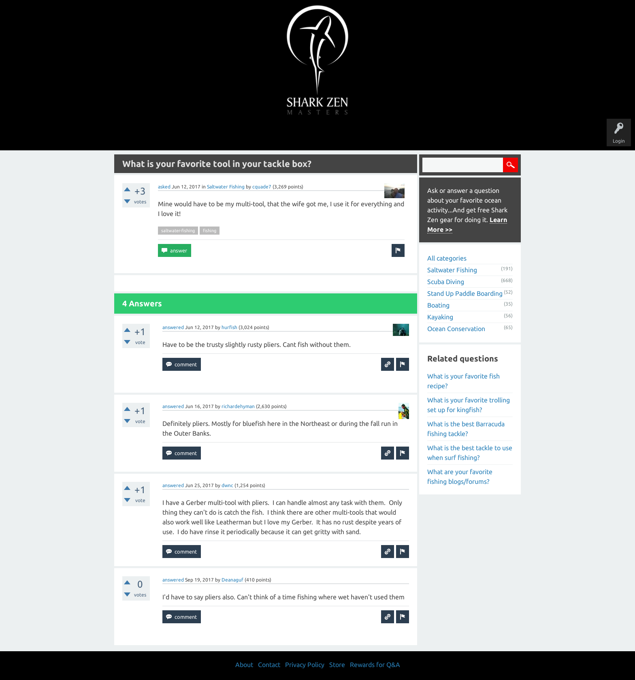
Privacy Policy (304, 664)
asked (164, 186)
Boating (438, 305)
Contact (269, 664)
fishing (209, 230)
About (386, 134)
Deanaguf (232, 579)
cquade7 (261, 186)
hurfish (229, 327)
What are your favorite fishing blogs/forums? (459, 476)
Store (411, 134)
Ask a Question (351, 134)
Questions (227, 134)
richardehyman (238, 406)
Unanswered (261, 134)
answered (173, 327)
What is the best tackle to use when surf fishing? (469, 452)
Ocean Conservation (456, 328)
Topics (292, 134)
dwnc (227, 485)
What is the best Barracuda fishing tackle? (466, 428)
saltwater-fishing (178, 230)
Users (318, 134)
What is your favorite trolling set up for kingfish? (468, 404)
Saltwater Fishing (226, 186)
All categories (447, 258)
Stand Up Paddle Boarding (465, 293)
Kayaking (440, 317)
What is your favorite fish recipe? (463, 380)
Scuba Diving (445, 281)
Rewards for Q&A (375, 664)
